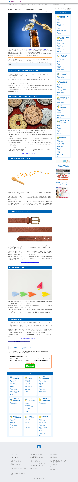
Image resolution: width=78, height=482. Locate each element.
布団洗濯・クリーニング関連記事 (31, 417)
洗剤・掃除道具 (28, 389)
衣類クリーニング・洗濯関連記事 (17, 417)
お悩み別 (27, 403)
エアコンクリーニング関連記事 (17, 377)
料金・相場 (13, 383)
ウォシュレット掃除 (29, 406)
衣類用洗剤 (13, 422)
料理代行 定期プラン (54, 457)
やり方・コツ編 (28, 383)
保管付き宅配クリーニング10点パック (37, 456)
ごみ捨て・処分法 (43, 427)
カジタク (44, 49)
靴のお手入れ (13, 424)
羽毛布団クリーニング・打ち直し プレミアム (38, 465)
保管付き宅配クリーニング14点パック (37, 457)
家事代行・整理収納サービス (30, 49)
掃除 (41, 419)
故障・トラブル (14, 389)
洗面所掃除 (27, 405)
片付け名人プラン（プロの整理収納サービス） (58, 460)
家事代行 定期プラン (54, 454)
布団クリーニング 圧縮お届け (36, 461)
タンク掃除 (27, 408)
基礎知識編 (27, 381)
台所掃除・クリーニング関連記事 (17, 399)
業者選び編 (27, 380)
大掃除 (26, 384)
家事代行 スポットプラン (55, 456)
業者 (26, 420)
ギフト (50, 466)
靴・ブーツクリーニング (35, 468)
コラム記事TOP (30, 373)
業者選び (12, 381)
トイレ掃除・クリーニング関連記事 (31, 399)
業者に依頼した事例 (15, 391)
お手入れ (12, 388)
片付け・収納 (42, 425)
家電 (41, 428)
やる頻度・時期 (14, 384)
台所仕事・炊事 (43, 422)
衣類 (41, 430)
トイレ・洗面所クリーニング (15, 460)
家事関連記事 (45, 416)
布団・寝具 (42, 431)
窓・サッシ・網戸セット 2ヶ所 (16, 461)
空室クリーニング (28, 386)
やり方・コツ (13, 380)
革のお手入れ (42, 433)
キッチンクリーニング (14, 457)
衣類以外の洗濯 (14, 425)
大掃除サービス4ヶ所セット (15, 464)
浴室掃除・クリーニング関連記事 (46, 377)
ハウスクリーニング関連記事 (31, 377)
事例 (26, 388)
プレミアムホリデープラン (55, 464)
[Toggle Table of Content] (49, 64)
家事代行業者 (42, 420)
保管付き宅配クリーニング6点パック (37, 454)
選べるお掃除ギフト (54, 469)
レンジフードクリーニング (15, 456)
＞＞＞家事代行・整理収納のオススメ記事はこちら (19, 341)
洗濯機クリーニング (14, 463)
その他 (12, 394)
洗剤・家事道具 (43, 424)
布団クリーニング (34, 460)
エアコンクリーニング (14, 454)
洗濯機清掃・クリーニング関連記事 (46, 399)
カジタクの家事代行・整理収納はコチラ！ (30, 153)
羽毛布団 (27, 422)
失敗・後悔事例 (14, 392)
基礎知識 (12, 386)
